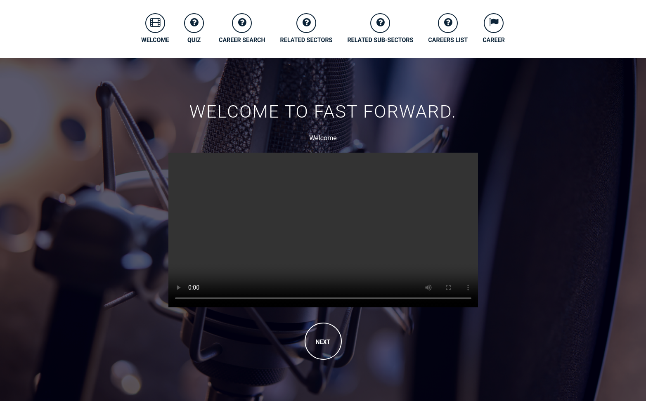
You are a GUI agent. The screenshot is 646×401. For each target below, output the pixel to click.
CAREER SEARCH (242, 28)
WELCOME (155, 28)
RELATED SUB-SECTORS (380, 28)
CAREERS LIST (448, 28)
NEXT (323, 342)
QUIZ (194, 28)
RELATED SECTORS (306, 28)
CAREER (494, 28)
